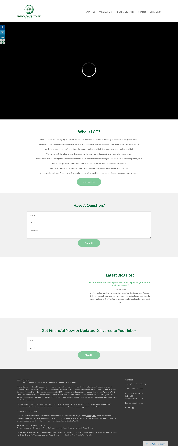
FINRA (88, 416)
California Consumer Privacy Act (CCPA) (95, 404)
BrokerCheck (71, 382)
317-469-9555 (137, 389)
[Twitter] (129, 407)
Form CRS (25, 380)
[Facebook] (126, 407)
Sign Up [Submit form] (89, 355)
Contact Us (89, 181)
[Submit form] (89, 243)
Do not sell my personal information (85, 407)
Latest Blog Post (120, 275)
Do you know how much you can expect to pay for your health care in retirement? (120, 284)
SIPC (94, 416)
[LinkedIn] (133, 407)
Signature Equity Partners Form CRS (31, 425)
